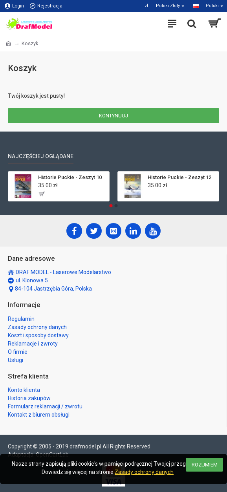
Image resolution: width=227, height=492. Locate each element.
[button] (111, 205)
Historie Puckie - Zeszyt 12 (179, 177)
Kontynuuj (113, 116)
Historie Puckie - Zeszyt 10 (70, 177)
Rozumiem (205, 465)
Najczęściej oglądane (40, 156)
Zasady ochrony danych (144, 472)
